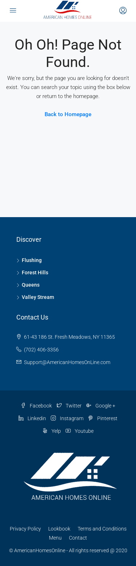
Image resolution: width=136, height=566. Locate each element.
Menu (55, 538)
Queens (31, 285)
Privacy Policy (25, 529)
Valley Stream (38, 297)
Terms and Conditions (102, 529)
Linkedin (32, 418)
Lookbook (59, 529)
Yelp (51, 431)
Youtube (80, 431)
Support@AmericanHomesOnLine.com (67, 362)
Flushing (32, 260)
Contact (78, 538)
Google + (100, 406)
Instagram (67, 418)
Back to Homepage (68, 114)
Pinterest (103, 418)
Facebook (36, 406)
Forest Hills (35, 272)
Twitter (69, 406)
